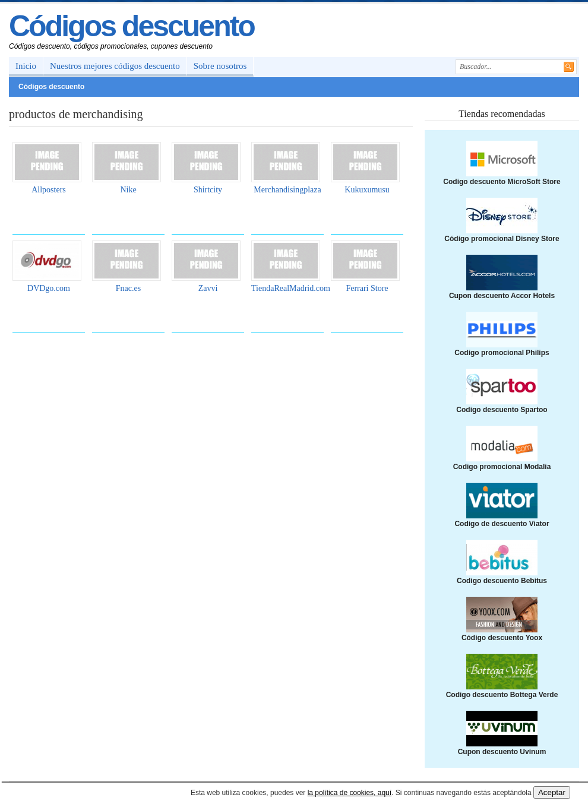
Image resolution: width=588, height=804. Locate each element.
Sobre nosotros (220, 66)
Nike (128, 189)
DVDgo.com (48, 288)
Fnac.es (128, 288)
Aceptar (551, 792)
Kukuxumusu (366, 189)
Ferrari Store (367, 288)
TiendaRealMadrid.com (290, 288)
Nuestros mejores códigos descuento (115, 66)
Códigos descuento (131, 26)
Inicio (25, 66)
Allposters (48, 189)
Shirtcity (208, 189)
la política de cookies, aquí (349, 793)
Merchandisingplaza (287, 189)
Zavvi (208, 288)
